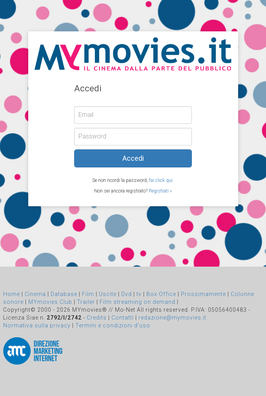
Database (64, 294)
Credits (97, 317)
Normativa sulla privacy (37, 325)
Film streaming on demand (137, 302)
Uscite (108, 294)
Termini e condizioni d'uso (112, 325)
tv (139, 294)
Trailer (86, 302)
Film (88, 294)
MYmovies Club (50, 302)
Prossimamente (203, 294)
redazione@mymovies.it (172, 317)
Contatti (122, 317)
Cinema (35, 294)
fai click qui (161, 180)
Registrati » (160, 191)
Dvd (126, 294)
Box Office (161, 294)
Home (11, 294)
